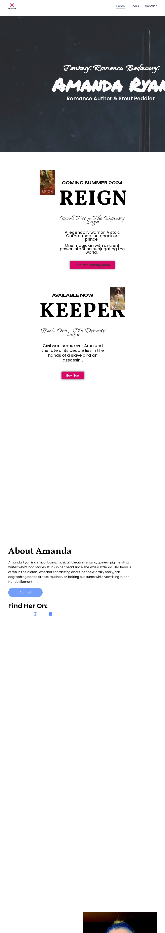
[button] (92, 265)
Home (120, 6)
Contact (151, 6)
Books (135, 6)
